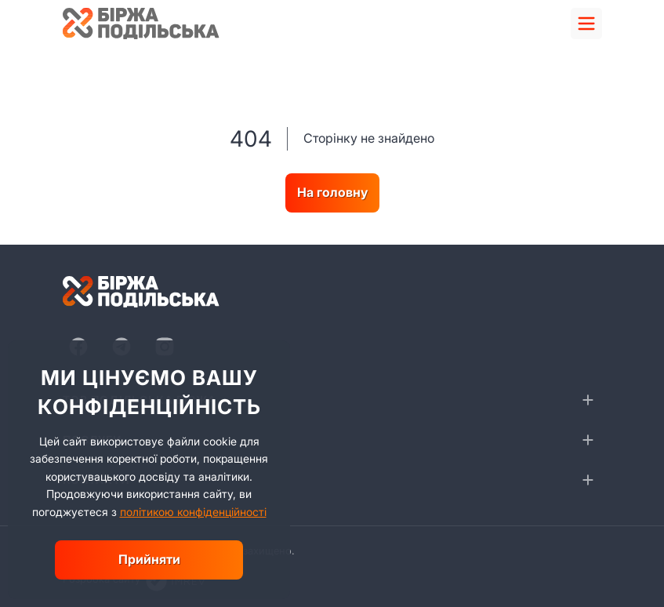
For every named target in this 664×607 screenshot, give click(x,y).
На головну (332, 192)
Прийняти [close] (149, 559)
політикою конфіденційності (193, 511)
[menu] (586, 23)
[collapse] (588, 400)
